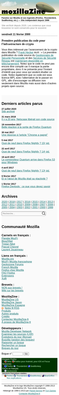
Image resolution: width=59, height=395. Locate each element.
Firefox (10, 366)
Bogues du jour (10, 348)
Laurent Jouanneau (12, 249)
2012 (4, 204)
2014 (42, 201)
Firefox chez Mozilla (13, 270)
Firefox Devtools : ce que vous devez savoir (26, 186)
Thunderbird (21, 366)
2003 (19, 207)
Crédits (6, 316)
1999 (50, 207)
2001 (35, 207)
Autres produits (10, 313)
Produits (6, 311)
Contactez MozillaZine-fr (15, 319)
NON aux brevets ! (12, 287)
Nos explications (14, 378)
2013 (50, 201)
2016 (27, 201)
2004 (12, 207)
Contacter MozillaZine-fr (29, 393)
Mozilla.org (8, 259)
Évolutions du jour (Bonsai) (17, 337)
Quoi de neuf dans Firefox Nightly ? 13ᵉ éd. (26, 170)
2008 (35, 204)
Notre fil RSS (12, 308)
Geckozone (12, 371)
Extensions (8, 275)
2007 (42, 204)
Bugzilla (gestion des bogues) (18, 339)
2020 (4, 201)
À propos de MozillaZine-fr (16, 322)
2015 (35, 201)
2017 (19, 201)
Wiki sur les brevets (12, 290)
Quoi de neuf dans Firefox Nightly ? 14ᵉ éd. (26, 151)
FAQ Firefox (8, 273)
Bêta (9, 361)
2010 (19, 204)
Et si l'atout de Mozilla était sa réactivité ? (25, 178)
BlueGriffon (49, 376)
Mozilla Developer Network (16, 331)
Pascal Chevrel (10, 246)
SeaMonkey (35, 366)
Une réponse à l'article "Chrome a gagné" (25, 135)
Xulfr (4, 278)
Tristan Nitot (8, 244)
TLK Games (50, 391)
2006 (50, 204)
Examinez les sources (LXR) (17, 334)
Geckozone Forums (13, 264)
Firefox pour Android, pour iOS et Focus (32, 361)
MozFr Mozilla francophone (17, 261)
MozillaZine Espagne (13, 305)
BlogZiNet (7, 241)
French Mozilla (10, 267)
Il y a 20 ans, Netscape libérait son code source (28, 119)
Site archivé (8, 111)
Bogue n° (7, 353)
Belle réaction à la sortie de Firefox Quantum (26, 127)
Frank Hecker (26, 52)
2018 (12, 201)
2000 (42, 207)
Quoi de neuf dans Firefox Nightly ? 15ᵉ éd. (26, 143)
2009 (27, 204)
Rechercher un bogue (14, 345)
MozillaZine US (10, 299)
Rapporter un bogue (13, 342)
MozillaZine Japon (12, 302)
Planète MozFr (10, 238)
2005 (4, 207)
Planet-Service (35, 391)
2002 (27, 207)
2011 (12, 204)
